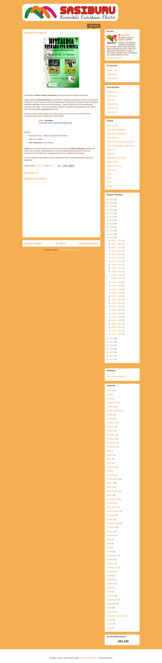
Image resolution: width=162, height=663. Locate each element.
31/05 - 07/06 (116, 289)
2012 (111, 345)
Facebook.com (112, 108)
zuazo (109, 628)
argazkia (110, 415)
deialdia (110, 455)
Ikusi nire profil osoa (114, 58)
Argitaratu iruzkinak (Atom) (69, 250)
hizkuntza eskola (113, 523)
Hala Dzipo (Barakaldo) (116, 130)
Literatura (110, 563)
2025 (111, 203)
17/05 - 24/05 (116, 296)
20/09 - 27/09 (116, 275)
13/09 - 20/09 (116, 282)
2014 (111, 339)
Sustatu (110, 186)
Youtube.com (112, 112)
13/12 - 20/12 (116, 244)
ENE (108, 471)
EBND (109, 459)
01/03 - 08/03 (116, 313)
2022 (111, 213)
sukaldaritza (111, 604)
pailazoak (110, 580)
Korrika (109, 551)
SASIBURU (125, 35)
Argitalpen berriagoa (33, 243)
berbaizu (110, 431)
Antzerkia (110, 407)
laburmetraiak (112, 555)
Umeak (109, 620)
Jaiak (109, 543)
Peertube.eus (112, 96)
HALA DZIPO (112, 507)
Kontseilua (111, 150)
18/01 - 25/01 (116, 331)
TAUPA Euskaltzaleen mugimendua (120, 146)
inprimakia (111, 535)
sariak (109, 592)
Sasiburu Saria (112, 70)
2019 (111, 224)
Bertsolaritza (111, 447)
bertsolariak (111, 443)
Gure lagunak (112, 499)
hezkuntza (111, 515)
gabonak (110, 487)
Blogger (95, 658)
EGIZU (109, 463)
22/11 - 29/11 (116, 254)
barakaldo (110, 427)
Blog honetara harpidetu (116, 376)
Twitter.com (111, 100)
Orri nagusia (60, 243)
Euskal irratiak (112, 162)
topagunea (111, 612)
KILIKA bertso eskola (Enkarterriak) (120, 142)
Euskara (110, 483)
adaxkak (110, 391)
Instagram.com (112, 104)
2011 (111, 349)
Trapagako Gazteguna (115, 616)
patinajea (110, 584)
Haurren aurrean (113, 511)
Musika (109, 576)
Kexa (109, 547)
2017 (111, 231)
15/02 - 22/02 (116, 320)
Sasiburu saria (112, 600)
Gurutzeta (110, 503)
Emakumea (111, 467)
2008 (111, 359)
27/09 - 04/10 (116, 272)
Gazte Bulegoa (112, 491)
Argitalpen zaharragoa (88, 243)
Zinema (110, 624)
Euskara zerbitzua (118, 278)
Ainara (109, 399)
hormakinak (111, 527)
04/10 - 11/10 (116, 268)
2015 (111, 237)
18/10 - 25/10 (116, 265)
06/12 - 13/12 (116, 247)
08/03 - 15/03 (116, 310)
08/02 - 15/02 (116, 324)
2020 (111, 220)
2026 (111, 199)
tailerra (109, 608)
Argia (109, 174)
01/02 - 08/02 (116, 327)
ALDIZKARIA (112, 403)
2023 (111, 210)
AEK (108, 395)
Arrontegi (110, 419)
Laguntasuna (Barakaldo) (116, 134)
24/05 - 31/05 (116, 293)
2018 (111, 227)
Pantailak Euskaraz (114, 166)
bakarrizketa (111, 423)
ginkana (110, 495)
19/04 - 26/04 (116, 303)
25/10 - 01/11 (116, 261)
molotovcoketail (85, 658)
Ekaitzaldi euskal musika (116, 158)
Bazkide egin (112, 74)
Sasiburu (110, 596)
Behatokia (110, 154)
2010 (111, 352)
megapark (110, 572)
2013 (111, 342)
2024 (111, 206)
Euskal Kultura (112, 479)
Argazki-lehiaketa (113, 411)
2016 (111, 234)
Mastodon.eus (112, 92)
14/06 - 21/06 (116, 286)
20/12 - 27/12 (116, 240)
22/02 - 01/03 (116, 317)
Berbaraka (111, 439)
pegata (109, 588)
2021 (111, 217)
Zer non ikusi (112, 170)
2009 (111, 356)
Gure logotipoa (112, 78)
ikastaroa (110, 531)
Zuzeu (109, 182)
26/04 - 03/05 (116, 300)
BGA (108, 451)
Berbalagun (111, 435)
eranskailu (111, 475)
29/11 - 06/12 (116, 251)
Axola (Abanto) (112, 138)
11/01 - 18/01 (116, 334)
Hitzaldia (110, 519)
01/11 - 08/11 (116, 258)
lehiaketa (110, 560)
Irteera (109, 539)
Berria (109, 178)
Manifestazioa (112, 567)
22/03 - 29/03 (116, 307)
